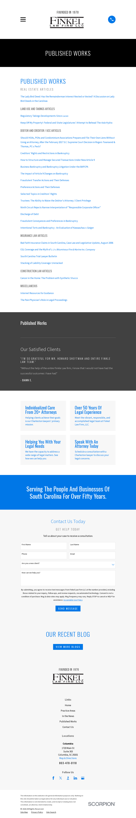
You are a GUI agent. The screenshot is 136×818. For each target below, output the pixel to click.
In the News (68, 716)
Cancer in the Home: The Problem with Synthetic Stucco (49, 278)
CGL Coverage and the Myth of (57, 249)
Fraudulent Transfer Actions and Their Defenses (44, 180)
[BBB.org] (68, 778)
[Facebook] (53, 778)
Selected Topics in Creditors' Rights (38, 193)
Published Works (68, 721)
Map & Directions (68, 758)
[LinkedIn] (75, 778)
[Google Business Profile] (82, 778)
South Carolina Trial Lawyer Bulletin (38, 256)
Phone (24, 554)
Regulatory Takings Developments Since (44, 115)
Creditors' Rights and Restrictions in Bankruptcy (44, 153)
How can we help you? (31, 572)
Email (72, 554)
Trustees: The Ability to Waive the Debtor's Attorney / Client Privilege (55, 200)
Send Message (68, 608)
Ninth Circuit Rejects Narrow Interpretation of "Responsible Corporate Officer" (60, 207)
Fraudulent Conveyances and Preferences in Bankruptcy (49, 220)
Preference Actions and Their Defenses (40, 187)
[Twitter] (60, 778)
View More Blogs (68, 647)
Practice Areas (68, 710)
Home (68, 705)
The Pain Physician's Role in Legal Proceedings (43, 300)
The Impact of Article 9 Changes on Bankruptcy (44, 173)
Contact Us (68, 727)
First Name (26, 544)
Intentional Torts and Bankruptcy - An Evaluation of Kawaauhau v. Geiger (57, 227)
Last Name (74, 544)
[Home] (67, 19)
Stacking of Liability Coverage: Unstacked (41, 263)
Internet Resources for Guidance (37, 293)
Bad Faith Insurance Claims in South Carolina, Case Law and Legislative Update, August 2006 (66, 242)
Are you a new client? (31, 563)
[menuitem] (24, 812)
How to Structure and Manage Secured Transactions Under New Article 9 (57, 159)
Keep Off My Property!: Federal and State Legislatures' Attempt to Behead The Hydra (66, 122)
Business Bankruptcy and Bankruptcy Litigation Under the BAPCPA (54, 166)
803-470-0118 (68, 763)
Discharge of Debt (29, 214)
